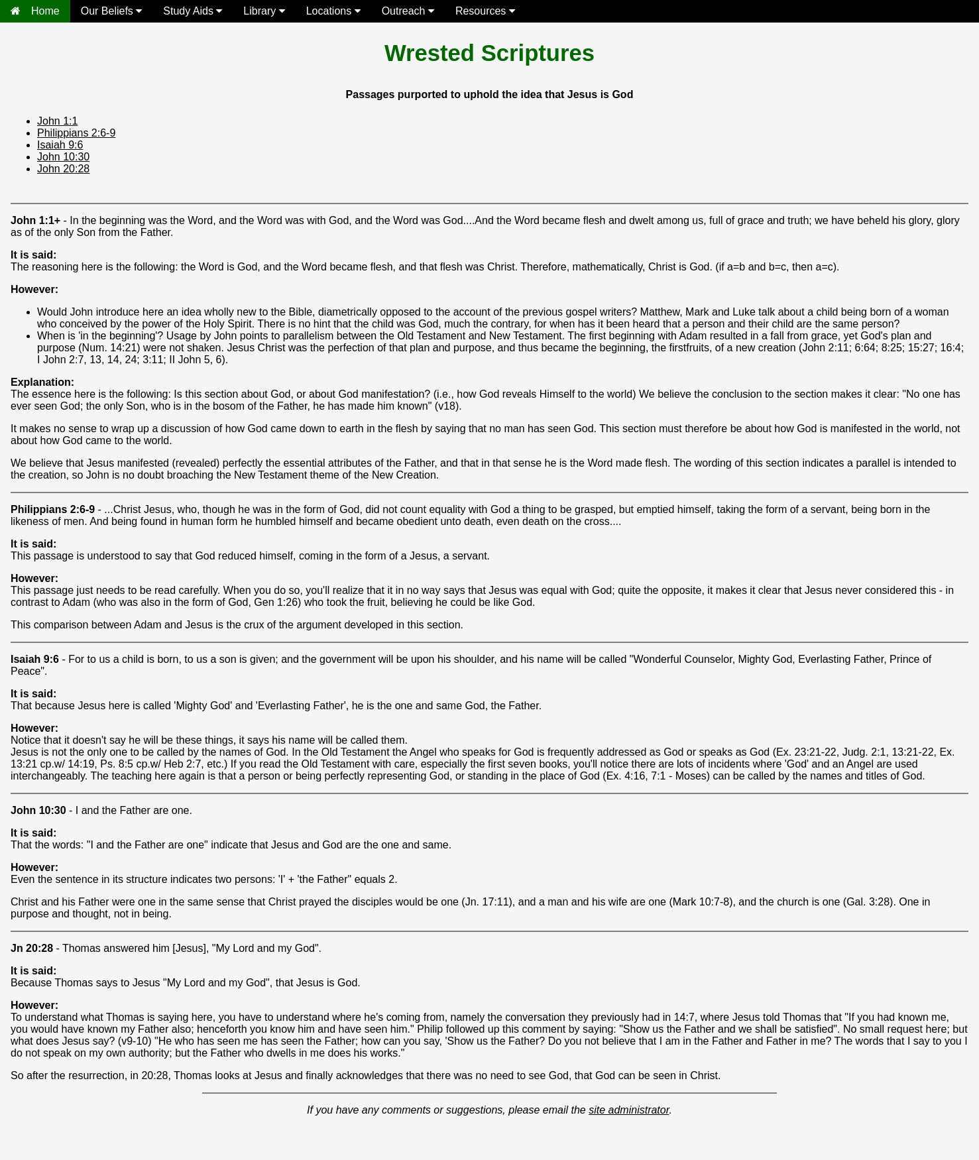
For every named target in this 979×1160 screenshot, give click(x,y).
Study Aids (192, 11)
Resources (485, 11)
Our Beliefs (112, 11)
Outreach (408, 11)
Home (35, 11)
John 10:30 (63, 156)
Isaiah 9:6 (60, 144)
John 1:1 (57, 121)
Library (263, 11)
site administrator (629, 1110)
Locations (333, 11)
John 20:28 (63, 168)
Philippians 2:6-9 (76, 133)
